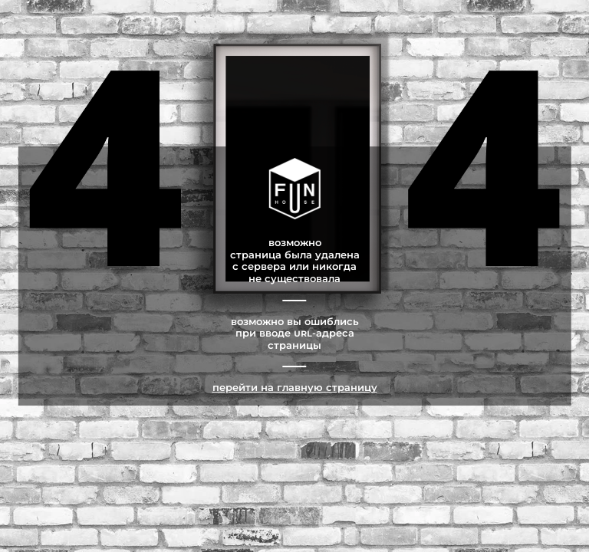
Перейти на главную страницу (294, 387)
